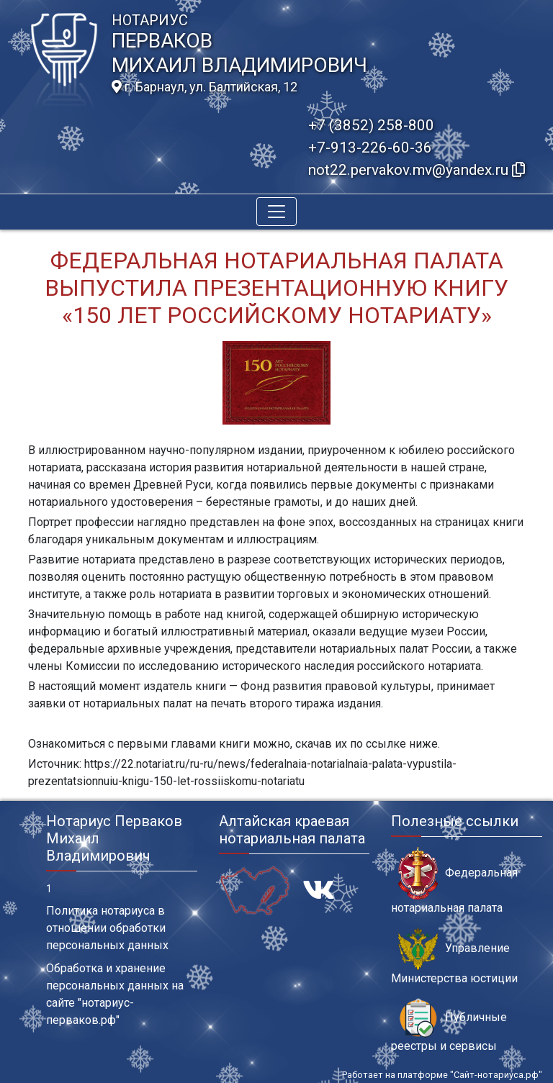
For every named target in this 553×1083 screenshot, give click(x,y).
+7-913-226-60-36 (370, 147)
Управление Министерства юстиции (454, 956)
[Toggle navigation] (276, 211)
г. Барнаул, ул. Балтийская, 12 (204, 87)
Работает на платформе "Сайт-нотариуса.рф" (442, 1074)
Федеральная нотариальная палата (454, 881)
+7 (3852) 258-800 (371, 125)
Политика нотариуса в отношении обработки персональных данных (107, 928)
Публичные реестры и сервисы (449, 1025)
